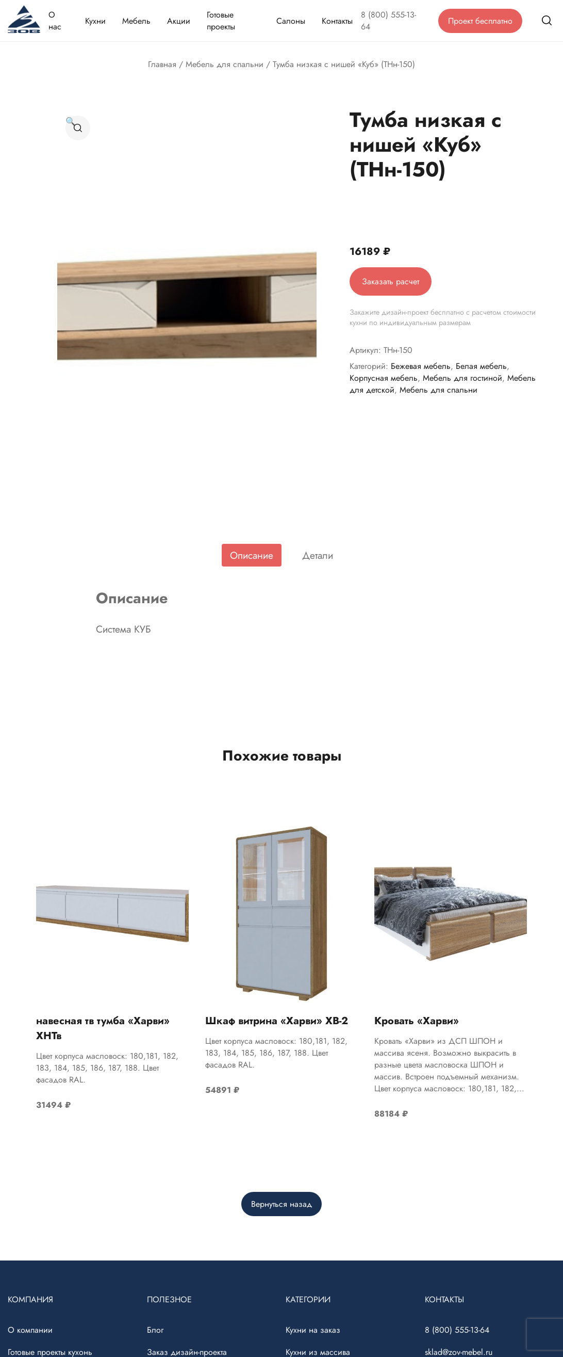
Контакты (337, 21)
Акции (178, 21)
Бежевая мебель (421, 366)
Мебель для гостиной (462, 378)
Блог (155, 1330)
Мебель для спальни (224, 64)
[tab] (251, 555)
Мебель (136, 21)
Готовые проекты (221, 21)
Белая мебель (481, 366)
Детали (317, 555)
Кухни (95, 21)
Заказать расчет (390, 281)
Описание (251, 555)
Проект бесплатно (480, 21)
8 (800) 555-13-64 (388, 21)
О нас (54, 21)
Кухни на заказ (313, 1330)
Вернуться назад (281, 1204)
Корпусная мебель (384, 378)
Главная (162, 64)
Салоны (290, 21)
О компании (30, 1330)
